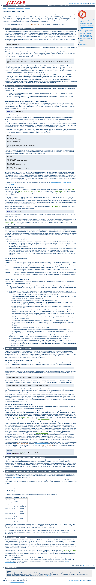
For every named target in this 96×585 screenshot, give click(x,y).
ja (70, 14)
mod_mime (16, 477)
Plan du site (92, 3)
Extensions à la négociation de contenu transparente (86, 31)
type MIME (42, 105)
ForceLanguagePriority (22, 417)
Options (71, 189)
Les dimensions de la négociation (16, 258)
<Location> (29, 191)
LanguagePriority (44, 419)
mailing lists (47, 575)
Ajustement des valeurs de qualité (18, 348)
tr (75, 14)
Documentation (19, 8)
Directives (76, 3)
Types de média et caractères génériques (18, 360)
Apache (4, 8)
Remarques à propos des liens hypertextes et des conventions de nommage (86, 35)
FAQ (81, 3)
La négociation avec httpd (86, 23)
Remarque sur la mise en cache (17, 537)
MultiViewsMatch (10, 222)
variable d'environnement (41, 443)
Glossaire (85, 3)
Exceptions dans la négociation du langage (19, 404)
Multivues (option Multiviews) (14, 187)
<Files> (38, 191)
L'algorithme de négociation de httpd (17, 279)
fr (68, 14)
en (65, 14)
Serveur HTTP (11, 8)
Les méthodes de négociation (87, 25)
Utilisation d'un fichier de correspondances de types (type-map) (26, 101)
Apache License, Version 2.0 (17, 582)
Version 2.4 (27, 8)
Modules (71, 3)
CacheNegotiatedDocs (69, 550)
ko (73, 14)
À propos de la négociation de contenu (20, 29)
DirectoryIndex (55, 206)
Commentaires (83, 44)
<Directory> (22, 191)
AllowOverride (61, 191)
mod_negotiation (36, 24)
